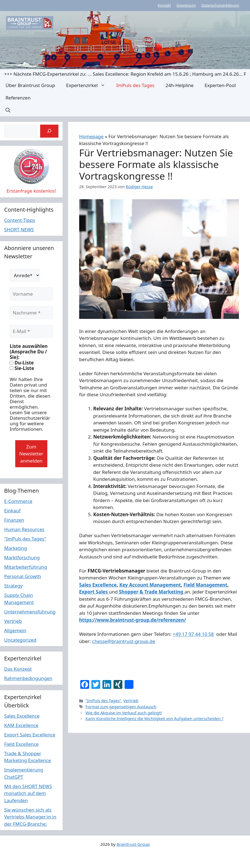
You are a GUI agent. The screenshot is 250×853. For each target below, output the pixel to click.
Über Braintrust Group (30, 85)
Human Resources (24, 529)
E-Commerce (18, 501)
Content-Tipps (19, 220)
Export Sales (94, 592)
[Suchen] (49, 131)
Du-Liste (22, 363)
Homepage (91, 136)
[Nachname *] (31, 312)
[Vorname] (31, 294)
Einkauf (12, 510)
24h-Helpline (180, 85)
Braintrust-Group (133, 844)
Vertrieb (130, 700)
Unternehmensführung (30, 611)
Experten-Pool (220, 85)
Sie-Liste (22, 368)
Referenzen (18, 98)
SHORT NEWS (19, 229)
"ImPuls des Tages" (103, 700)
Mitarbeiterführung (25, 567)
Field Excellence (21, 744)
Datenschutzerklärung (220, 5)
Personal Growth (22, 576)
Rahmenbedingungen (28, 678)
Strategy (13, 585)
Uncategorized (20, 640)
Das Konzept (18, 669)
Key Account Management (150, 585)
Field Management (205, 585)
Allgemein (15, 630)
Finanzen (14, 520)
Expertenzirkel (88, 85)
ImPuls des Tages (135, 85)
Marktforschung (22, 557)
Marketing (15, 548)
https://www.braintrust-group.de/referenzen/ (132, 620)
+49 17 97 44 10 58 (193, 634)
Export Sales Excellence (29, 734)
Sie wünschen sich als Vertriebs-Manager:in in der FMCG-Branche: (30, 817)
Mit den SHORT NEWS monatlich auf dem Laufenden (28, 793)
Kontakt (164, 5)
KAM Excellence (21, 725)
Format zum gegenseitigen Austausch (121, 706)
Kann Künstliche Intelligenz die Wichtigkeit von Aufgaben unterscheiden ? (154, 718)
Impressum (186, 5)
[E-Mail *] (31, 331)
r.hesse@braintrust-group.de (123, 641)
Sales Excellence (98, 585)
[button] (8, 110)
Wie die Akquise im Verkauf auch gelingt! (124, 712)
